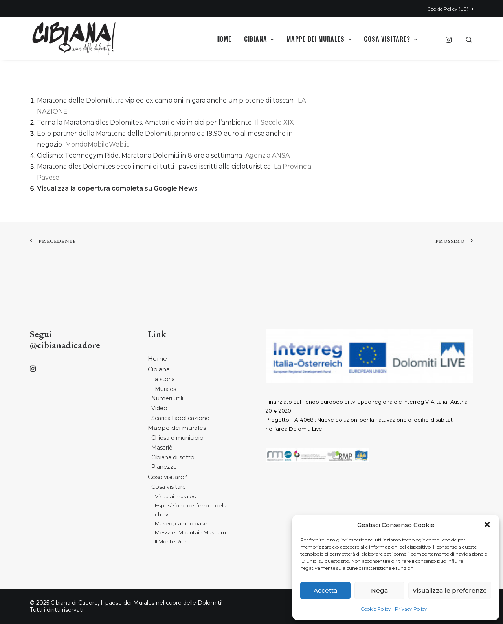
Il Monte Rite (171, 541)
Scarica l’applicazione (180, 418)
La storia (163, 379)
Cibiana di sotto (173, 457)
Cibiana (259, 39)
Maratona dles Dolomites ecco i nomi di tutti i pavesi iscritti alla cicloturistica (154, 166)
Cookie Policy (376, 609)
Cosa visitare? (390, 39)
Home (223, 39)
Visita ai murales (175, 496)
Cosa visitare (168, 486)
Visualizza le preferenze (450, 590)
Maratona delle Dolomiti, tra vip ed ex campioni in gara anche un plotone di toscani (166, 100)
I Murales (163, 389)
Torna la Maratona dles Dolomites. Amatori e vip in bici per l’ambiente (144, 122)
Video (159, 408)
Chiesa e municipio (177, 437)
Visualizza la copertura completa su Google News (117, 188)
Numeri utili (167, 398)
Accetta (325, 590)
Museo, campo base (181, 523)
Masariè (162, 447)
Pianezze (164, 466)
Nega (379, 590)
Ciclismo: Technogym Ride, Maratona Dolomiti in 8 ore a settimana (139, 155)
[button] (487, 525)
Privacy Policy (411, 609)
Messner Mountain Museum (190, 532)
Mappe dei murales (318, 39)
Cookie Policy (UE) (450, 9)
